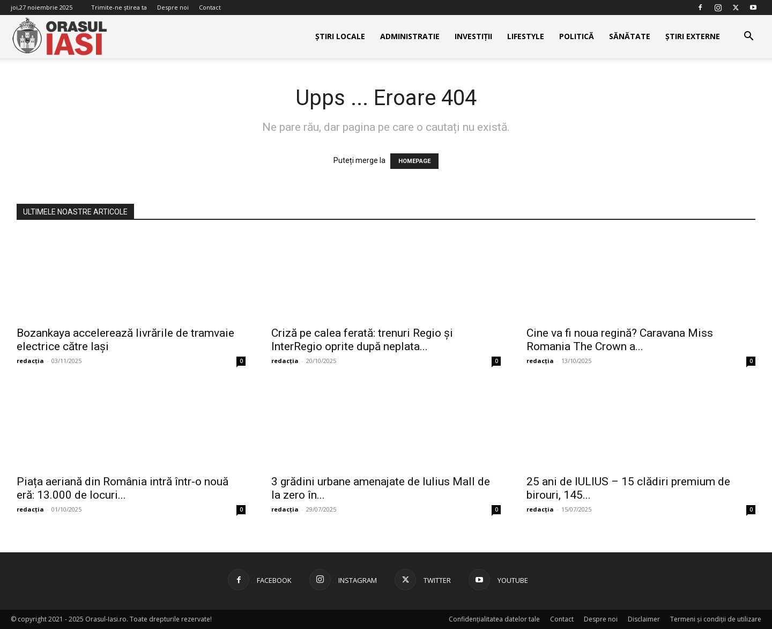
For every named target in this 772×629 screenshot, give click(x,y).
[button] (748, 37)
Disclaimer (644, 619)
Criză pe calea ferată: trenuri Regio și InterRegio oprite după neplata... (362, 340)
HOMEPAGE (414, 161)
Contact (210, 7)
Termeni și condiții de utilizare (715, 619)
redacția (30, 361)
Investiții (473, 36)
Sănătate (629, 36)
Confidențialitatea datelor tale (494, 619)
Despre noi (173, 7)
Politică (576, 36)
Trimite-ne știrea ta (119, 7)
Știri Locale (340, 36)
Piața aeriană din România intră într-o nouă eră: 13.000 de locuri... (122, 488)
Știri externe (692, 36)
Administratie (410, 36)
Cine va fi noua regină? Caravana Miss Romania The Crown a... (619, 340)
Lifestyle (525, 36)
